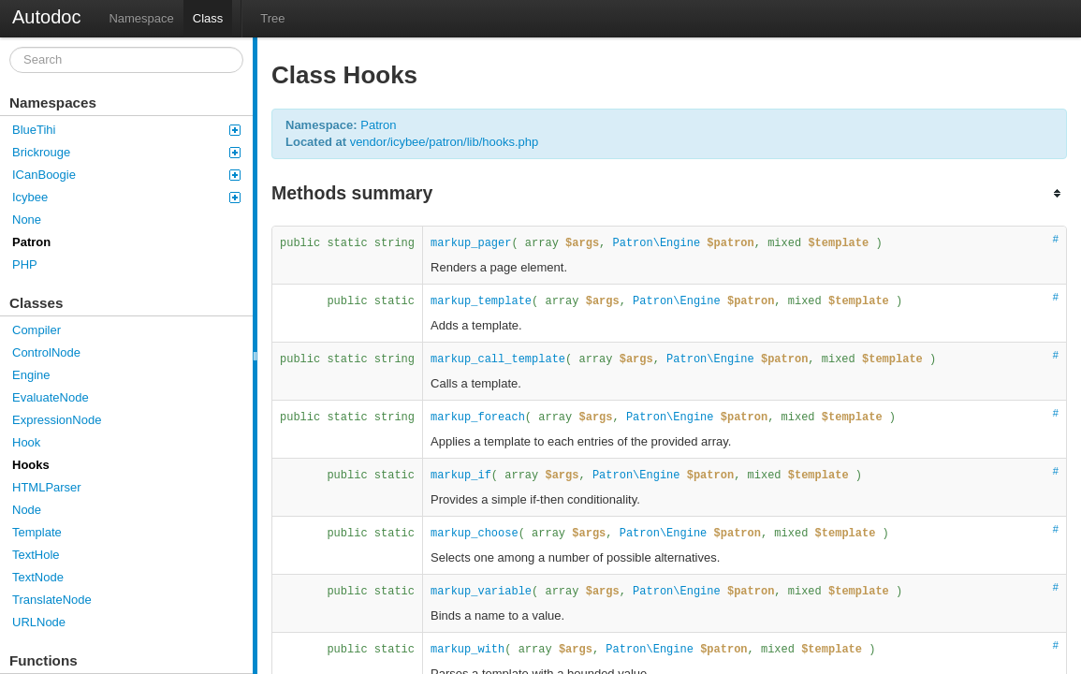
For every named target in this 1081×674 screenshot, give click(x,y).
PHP (24, 264)
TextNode (38, 577)
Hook (26, 442)
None (26, 219)
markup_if (461, 475)
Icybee (126, 197)
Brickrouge (126, 152)
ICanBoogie (126, 175)
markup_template (481, 301)
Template (37, 532)
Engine (31, 375)
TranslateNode (52, 600)
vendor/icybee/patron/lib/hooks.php (444, 142)
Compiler (36, 330)
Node (26, 510)
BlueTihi (126, 130)
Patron (31, 242)
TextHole (36, 555)
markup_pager (471, 243)
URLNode (39, 622)
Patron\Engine (657, 243)
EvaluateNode (50, 397)
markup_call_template (498, 359)
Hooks (31, 465)
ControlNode (46, 352)
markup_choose (475, 533)
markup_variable (481, 591)
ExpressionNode (56, 420)
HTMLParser (46, 487)
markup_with (467, 649)
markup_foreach (478, 417)
